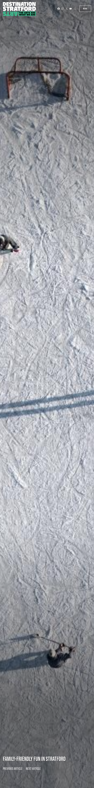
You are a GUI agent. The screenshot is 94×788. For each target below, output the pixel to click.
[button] (75, 9)
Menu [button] (85, 8)
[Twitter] (66, 9)
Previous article (12, 769)
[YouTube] (70, 9)
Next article (33, 769)
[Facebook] (59, 9)
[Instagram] (62, 9)
